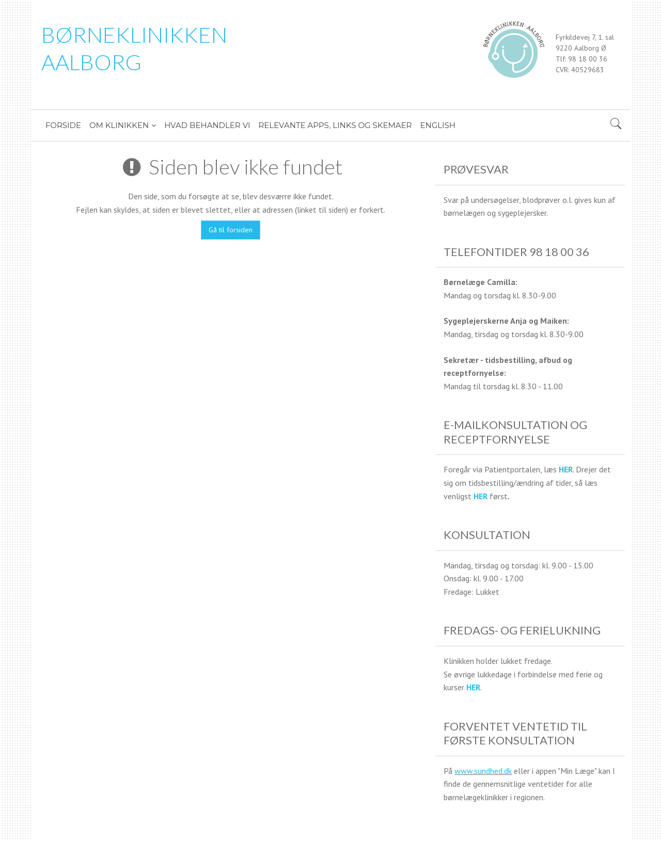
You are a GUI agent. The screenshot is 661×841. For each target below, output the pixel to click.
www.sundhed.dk (483, 771)
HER (566, 469)
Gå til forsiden (231, 229)
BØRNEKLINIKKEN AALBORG (134, 48)
